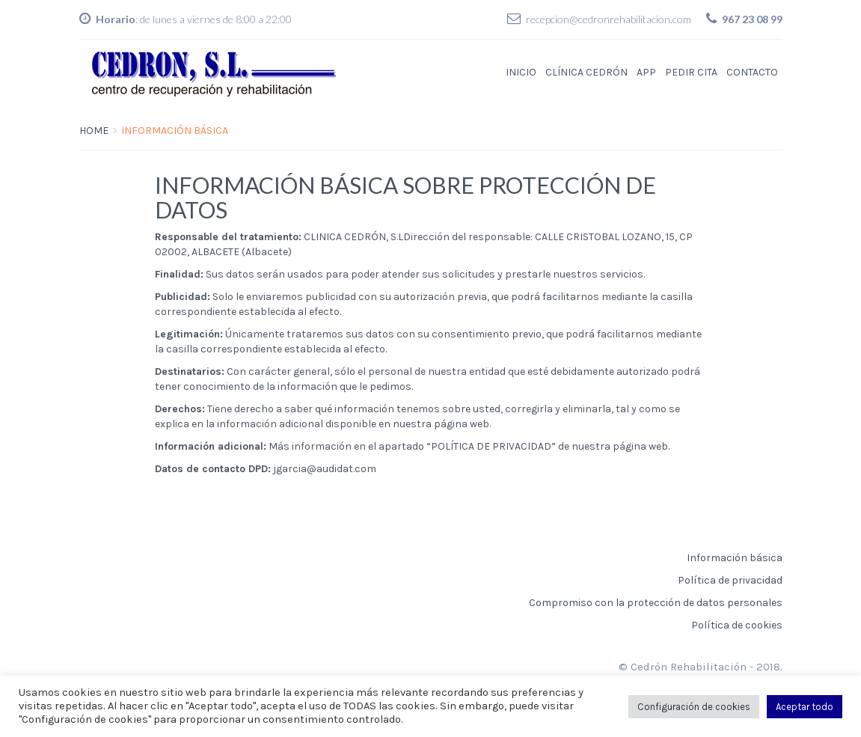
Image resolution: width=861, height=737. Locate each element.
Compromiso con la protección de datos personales (655, 602)
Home (93, 130)
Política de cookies (736, 625)
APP (646, 72)
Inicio (521, 72)
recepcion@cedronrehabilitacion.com (608, 19)
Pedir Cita (691, 72)
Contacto (752, 72)
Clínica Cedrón (586, 72)
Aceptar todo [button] (804, 706)
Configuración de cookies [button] (693, 706)
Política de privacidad (730, 580)
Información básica (734, 557)
